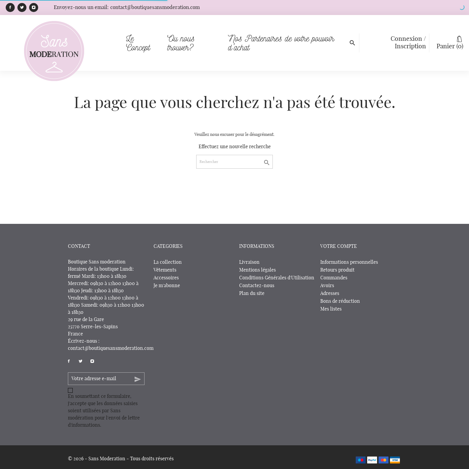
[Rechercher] (234, 162)
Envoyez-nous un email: (127, 7)
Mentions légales (257, 270)
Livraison (249, 262)
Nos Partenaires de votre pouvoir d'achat (288, 34)
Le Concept (138, 42)
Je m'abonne (167, 285)
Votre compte (338, 246)
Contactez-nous (256, 285)
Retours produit (337, 270)
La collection (168, 262)
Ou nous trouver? (194, 34)
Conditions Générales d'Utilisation (276, 277)
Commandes (333, 277)
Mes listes (331, 309)
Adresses (329, 293)
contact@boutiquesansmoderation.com (111, 348)
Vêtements (165, 270)
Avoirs (327, 285)
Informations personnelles (349, 262)
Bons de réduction (340, 301)
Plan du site (251, 293)
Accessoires (166, 277)
